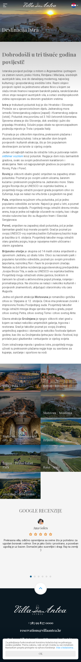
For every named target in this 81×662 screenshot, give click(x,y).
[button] (5, 5)
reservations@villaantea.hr (40, 630)
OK (40, 653)
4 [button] (42, 576)
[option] (40, 536)
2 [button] (35, 576)
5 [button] (46, 576)
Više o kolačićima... (65, 647)
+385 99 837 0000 (40, 623)
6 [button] (50, 576)
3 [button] (39, 576)
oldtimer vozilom (12, 156)
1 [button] (31, 576)
